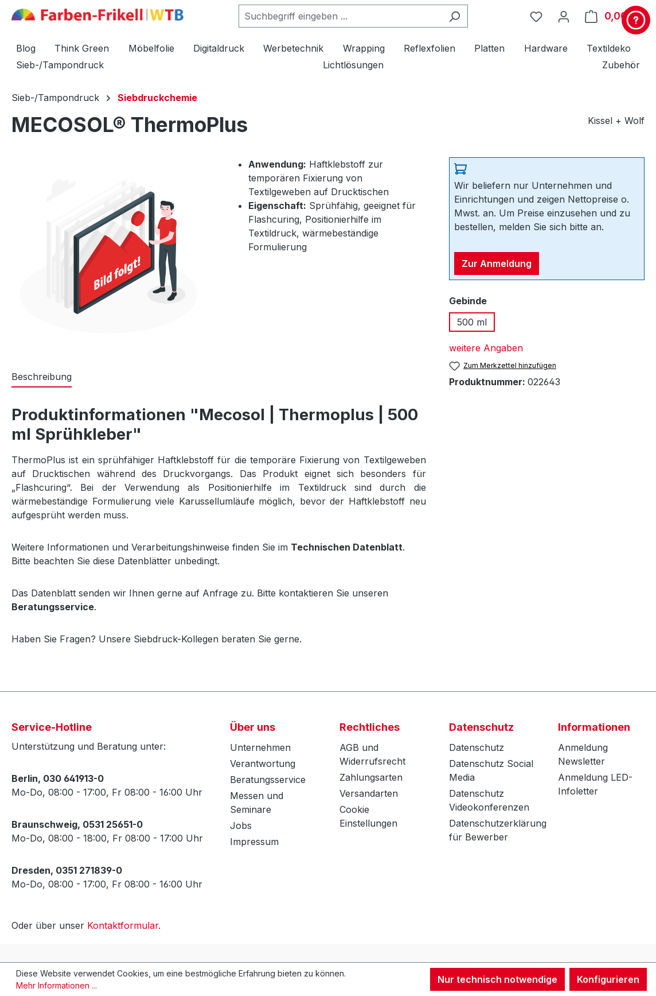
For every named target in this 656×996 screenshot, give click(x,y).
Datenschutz (476, 747)
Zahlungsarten (371, 777)
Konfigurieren (608, 979)
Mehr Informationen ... (56, 985)
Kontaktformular (122, 925)
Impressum (254, 841)
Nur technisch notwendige (497, 979)
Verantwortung (262, 763)
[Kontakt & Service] (636, 20)
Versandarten (368, 793)
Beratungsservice (268, 779)
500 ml (472, 322)
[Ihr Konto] (563, 16)
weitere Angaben (486, 348)
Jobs (241, 825)
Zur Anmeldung (497, 263)
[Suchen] (454, 16)
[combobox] (340, 16)
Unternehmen (260, 747)
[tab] (41, 377)
